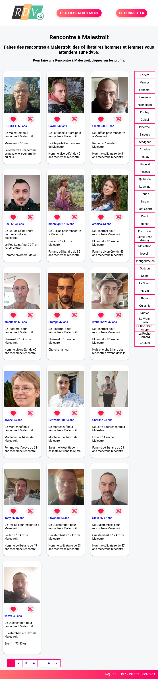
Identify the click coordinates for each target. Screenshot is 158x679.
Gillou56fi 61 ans (103, 126)
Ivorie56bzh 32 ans (104, 322)
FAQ (107, 674)
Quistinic (144, 305)
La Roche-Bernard (144, 335)
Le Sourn (145, 283)
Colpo (145, 276)
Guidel (145, 119)
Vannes (145, 82)
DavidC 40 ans (57, 126)
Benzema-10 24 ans (61, 420)
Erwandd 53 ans (58, 518)
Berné (145, 298)
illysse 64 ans (13, 420)
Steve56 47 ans (102, 518)
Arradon (145, 149)
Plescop (145, 171)
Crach (145, 216)
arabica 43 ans (101, 224)
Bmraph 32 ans (58, 322)
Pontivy (144, 112)
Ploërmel (145, 127)
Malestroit (144, 246)
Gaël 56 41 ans (14, 224)
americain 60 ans (16, 322)
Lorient (144, 75)
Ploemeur (145, 97)
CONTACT (148, 674)
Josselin (144, 253)
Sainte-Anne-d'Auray (145, 238)
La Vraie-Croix (144, 320)
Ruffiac (144, 313)
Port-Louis (144, 231)
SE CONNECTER (131, 13)
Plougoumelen (145, 261)
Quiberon (145, 179)
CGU (115, 674)
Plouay (144, 157)
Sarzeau (145, 134)
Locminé (144, 186)
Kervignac (144, 142)
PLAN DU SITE (130, 674)
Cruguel (145, 343)
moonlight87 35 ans (61, 224)
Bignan (144, 224)
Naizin (145, 291)
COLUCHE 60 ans (16, 126)
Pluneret (145, 164)
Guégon (145, 268)
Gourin (145, 194)
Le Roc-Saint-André (144, 327)
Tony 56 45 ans (14, 518)
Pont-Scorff (145, 209)
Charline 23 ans (102, 420)
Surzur (145, 201)
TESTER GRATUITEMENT (79, 13)
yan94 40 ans (13, 616)
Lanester (144, 90)
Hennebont (145, 105)
